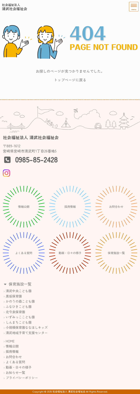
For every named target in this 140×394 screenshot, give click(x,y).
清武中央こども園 (18, 290)
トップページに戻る (70, 79)
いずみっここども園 (20, 317)
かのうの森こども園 (20, 301)
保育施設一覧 (17, 284)
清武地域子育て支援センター (27, 332)
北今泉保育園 (15, 311)
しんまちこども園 (18, 322)
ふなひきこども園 (18, 306)
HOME (10, 341)
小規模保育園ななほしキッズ (27, 327)
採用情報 (12, 351)
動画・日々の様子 (18, 367)
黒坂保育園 (14, 296)
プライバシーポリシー (22, 377)
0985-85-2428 (36, 159)
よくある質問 (15, 361)
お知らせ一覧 (15, 372)
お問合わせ (14, 356)
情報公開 (12, 346)
